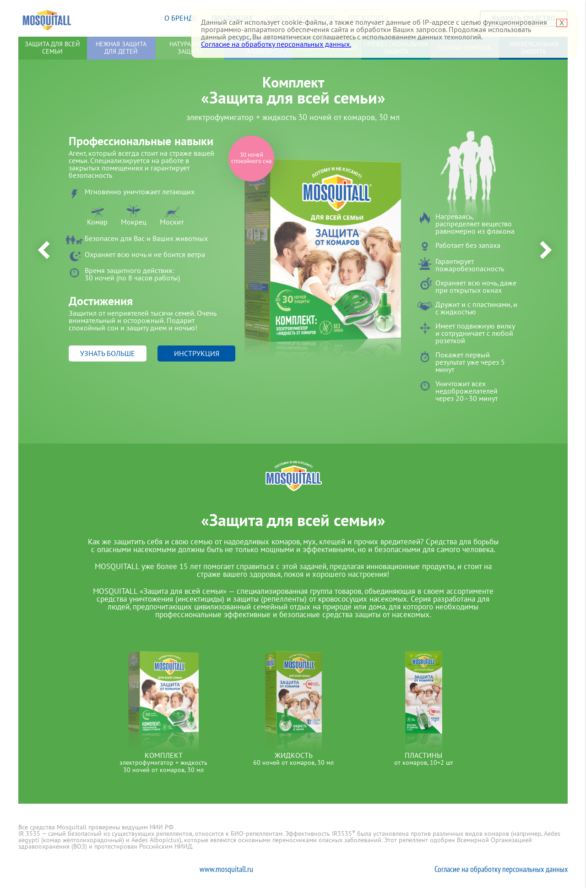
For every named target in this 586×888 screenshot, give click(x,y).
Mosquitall (47, 18)
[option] (293, 260)
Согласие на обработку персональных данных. (276, 44)
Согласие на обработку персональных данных (501, 869)
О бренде (181, 18)
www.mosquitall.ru (226, 869)
